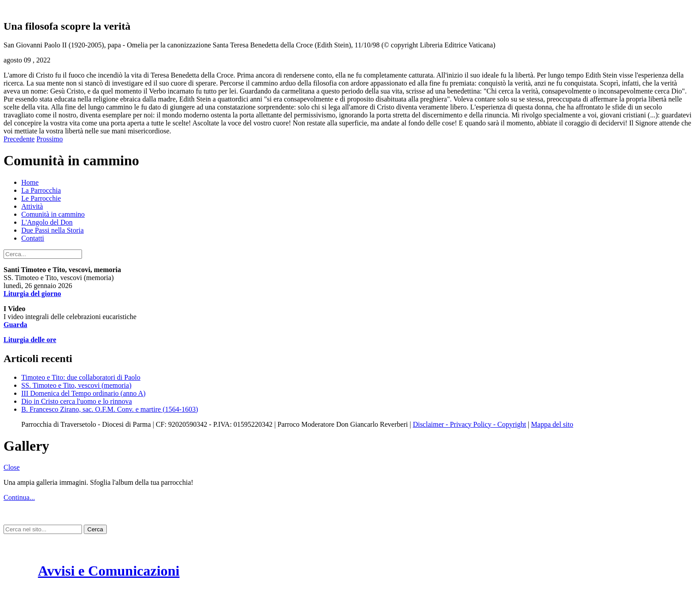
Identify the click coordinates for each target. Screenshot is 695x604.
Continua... (19, 497)
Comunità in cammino (53, 214)
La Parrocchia (41, 190)
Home (30, 182)
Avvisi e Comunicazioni (109, 571)
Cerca (95, 529)
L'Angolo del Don (47, 222)
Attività (32, 206)
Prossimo (49, 139)
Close (12, 467)
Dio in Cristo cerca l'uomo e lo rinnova (76, 401)
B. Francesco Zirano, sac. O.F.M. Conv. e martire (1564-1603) (109, 409)
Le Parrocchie (41, 198)
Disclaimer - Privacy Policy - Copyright (469, 424)
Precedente (19, 139)
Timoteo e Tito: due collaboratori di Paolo (81, 377)
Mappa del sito (552, 424)
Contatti (32, 238)
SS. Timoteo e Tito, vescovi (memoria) (76, 385)
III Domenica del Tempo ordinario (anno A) (83, 393)
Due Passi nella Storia (52, 230)
